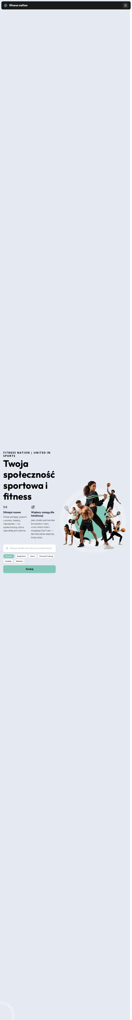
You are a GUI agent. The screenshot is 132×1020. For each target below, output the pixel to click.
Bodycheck (21, 556)
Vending (8, 561)
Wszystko (9, 556)
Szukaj (29, 569)
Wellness (19, 561)
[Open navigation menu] (125, 5)
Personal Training (46, 556)
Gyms (32, 556)
